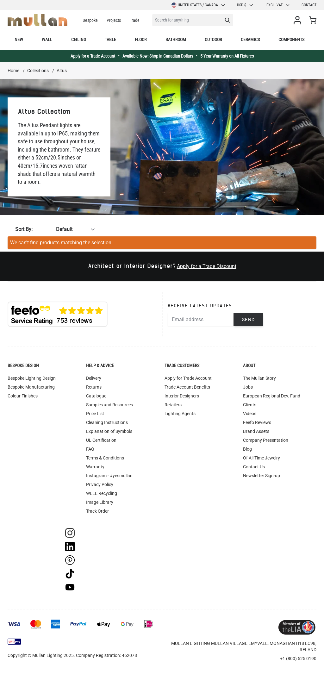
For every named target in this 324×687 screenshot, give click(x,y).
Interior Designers (182, 395)
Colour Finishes (23, 395)
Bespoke (90, 20)
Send (248, 319)
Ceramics (250, 39)
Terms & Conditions (105, 457)
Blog (247, 449)
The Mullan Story (259, 378)
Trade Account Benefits (187, 387)
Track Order (97, 511)
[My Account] (298, 20)
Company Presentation (265, 440)
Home (13, 70)
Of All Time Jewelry (261, 457)
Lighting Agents (180, 413)
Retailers (173, 404)
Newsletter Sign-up (261, 475)
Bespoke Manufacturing (31, 387)
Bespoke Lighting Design (32, 378)
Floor (140, 39)
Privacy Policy (99, 484)
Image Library (99, 502)
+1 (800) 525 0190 (298, 658)
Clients (249, 404)
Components (291, 39)
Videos (249, 413)
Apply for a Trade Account (93, 56)
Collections (38, 70)
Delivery (93, 378)
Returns (94, 387)
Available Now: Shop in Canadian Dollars (157, 56)
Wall (47, 39)
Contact (309, 5)
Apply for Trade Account (188, 378)
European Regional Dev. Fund (271, 395)
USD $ (245, 5)
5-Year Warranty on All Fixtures (227, 56)
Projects (114, 20)
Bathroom (175, 39)
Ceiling (78, 39)
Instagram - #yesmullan (109, 475)
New (19, 39)
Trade (135, 20)
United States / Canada (198, 5)
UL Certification (101, 440)
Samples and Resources (109, 404)
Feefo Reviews (257, 422)
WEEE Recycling (101, 493)
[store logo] (37, 20)
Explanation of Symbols (109, 431)
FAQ (90, 449)
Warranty (95, 466)
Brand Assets (256, 431)
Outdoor (213, 39)
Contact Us (254, 466)
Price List (95, 413)
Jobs (248, 387)
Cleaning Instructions (107, 422)
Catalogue (96, 395)
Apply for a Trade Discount (206, 266)
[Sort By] (66, 229)
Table (110, 39)
